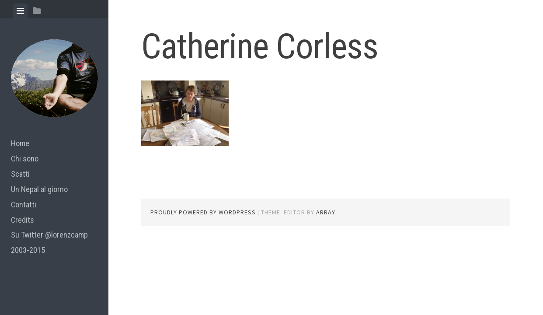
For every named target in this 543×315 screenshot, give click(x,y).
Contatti (23, 204)
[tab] (20, 11)
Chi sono (24, 158)
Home (20, 143)
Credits (22, 219)
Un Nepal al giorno (39, 189)
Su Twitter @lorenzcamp (49, 234)
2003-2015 (28, 250)
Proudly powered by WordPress (203, 212)
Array (325, 212)
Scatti (20, 173)
